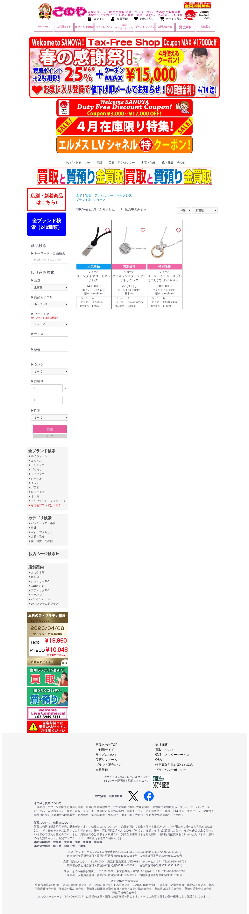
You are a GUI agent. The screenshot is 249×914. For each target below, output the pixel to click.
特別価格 (129, 266)
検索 (50, 429)
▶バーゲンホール (39, 599)
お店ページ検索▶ (43, 554)
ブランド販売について (111, 764)
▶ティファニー (37, 474)
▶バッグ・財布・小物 (41, 523)
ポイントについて (144, 26)
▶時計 (32, 527)
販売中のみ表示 (133, 209)
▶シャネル (35, 478)
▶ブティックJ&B (39, 590)
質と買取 (185, 27)
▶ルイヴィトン (37, 456)
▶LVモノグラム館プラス (43, 603)
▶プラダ (33, 487)
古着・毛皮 (148, 162)
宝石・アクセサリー (122, 162)
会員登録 (102, 769)
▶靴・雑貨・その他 (40, 541)
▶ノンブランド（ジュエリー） (47, 500)
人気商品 (93, 266)
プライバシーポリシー (170, 769)
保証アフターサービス (124, 27)
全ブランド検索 (84, 27)
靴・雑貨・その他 (173, 162)
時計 (99, 162)
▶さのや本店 (36, 572)
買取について (164, 749)
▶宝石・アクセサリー (41, 532)
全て (79, 195)
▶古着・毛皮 (36, 536)
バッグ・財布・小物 (77, 162)
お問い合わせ (165, 26)
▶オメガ (33, 496)
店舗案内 (205, 26)
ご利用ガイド (64, 26)
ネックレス (124, 195)
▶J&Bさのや (36, 585)
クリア (49, 436)
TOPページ (43, 26)
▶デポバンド (36, 594)
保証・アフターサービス (172, 754)
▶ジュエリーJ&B (39, 581)
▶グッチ (33, 483)
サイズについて (104, 26)
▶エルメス (35, 460)
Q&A (158, 759)
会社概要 (161, 744)
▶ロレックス (36, 491)
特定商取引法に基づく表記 (174, 764)
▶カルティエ (36, 465)
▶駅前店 (33, 576)
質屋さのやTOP (106, 744)
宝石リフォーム (106, 759)
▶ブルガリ (35, 469)
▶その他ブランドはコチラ (44, 505)
